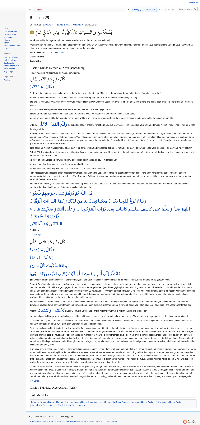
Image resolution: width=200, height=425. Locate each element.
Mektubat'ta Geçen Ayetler (44, 405)
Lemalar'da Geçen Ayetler (142, 402)
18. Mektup (35, 234)
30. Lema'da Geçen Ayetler (115, 402)
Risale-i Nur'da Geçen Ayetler (71, 405)
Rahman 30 (78, 25)
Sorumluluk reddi (110, 421)
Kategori (34, 402)
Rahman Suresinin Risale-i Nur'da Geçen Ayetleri (78, 402)
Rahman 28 (47, 25)
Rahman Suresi (63, 25)
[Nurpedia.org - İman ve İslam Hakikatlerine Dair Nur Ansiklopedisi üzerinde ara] (178, 9)
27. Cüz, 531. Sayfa (55, 52)
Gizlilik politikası (35, 421)
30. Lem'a (34, 381)
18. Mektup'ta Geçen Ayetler (169, 402)
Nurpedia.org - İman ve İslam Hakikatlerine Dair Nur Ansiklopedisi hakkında (72, 421)
